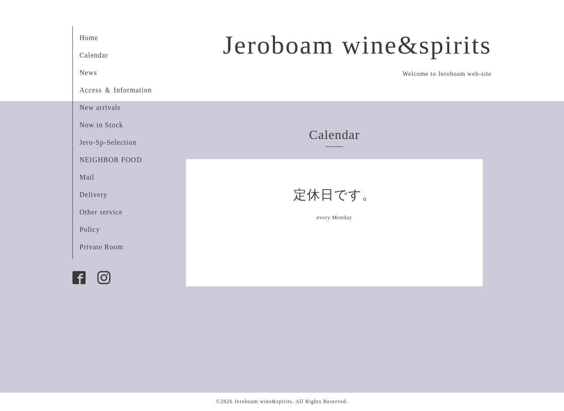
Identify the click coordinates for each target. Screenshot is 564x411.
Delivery (93, 194)
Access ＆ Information (115, 90)
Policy (89, 229)
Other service (101, 212)
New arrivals (99, 107)
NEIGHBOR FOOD (110, 159)
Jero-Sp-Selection (108, 142)
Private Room (101, 247)
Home (88, 37)
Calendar (93, 55)
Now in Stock (101, 125)
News (88, 72)
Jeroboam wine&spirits (357, 45)
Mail (86, 177)
